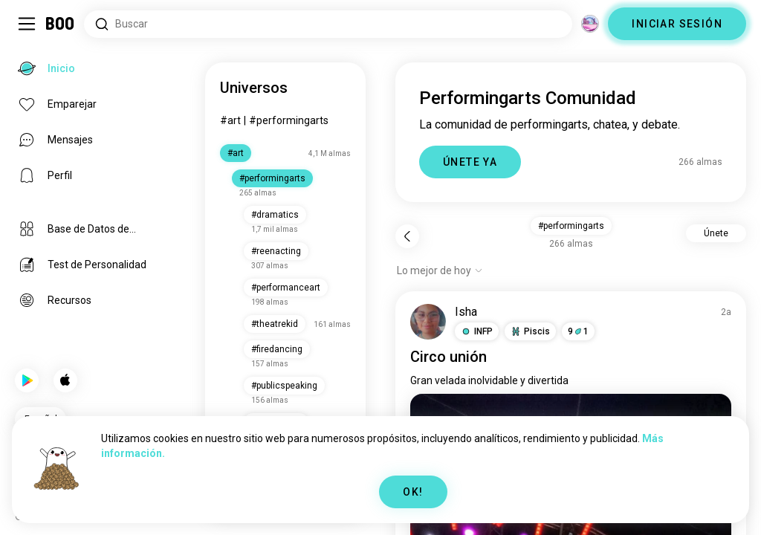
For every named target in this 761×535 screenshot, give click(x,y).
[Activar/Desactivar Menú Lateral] (26, 23)
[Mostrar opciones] (440, 270)
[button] (477, 331)
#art (230, 120)
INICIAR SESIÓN (677, 24)
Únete (716, 233)
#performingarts (288, 120)
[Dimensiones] (590, 24)
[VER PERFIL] (428, 322)
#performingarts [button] (571, 226)
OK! (413, 492)
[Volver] (407, 236)
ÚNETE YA (470, 162)
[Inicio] (60, 24)
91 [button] (578, 331)
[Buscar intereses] (328, 24)
